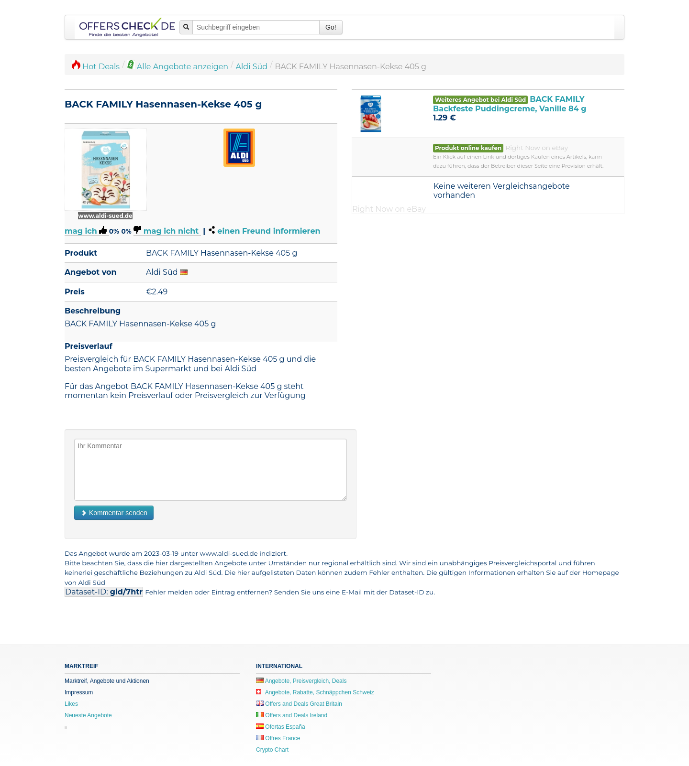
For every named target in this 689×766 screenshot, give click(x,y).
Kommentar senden (113, 513)
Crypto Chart (272, 749)
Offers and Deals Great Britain (299, 704)
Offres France (278, 738)
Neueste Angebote (88, 715)
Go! (330, 27)
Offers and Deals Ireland (291, 715)
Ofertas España (280, 726)
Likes (71, 704)
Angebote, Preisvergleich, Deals (301, 681)
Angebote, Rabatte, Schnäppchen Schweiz (315, 692)
